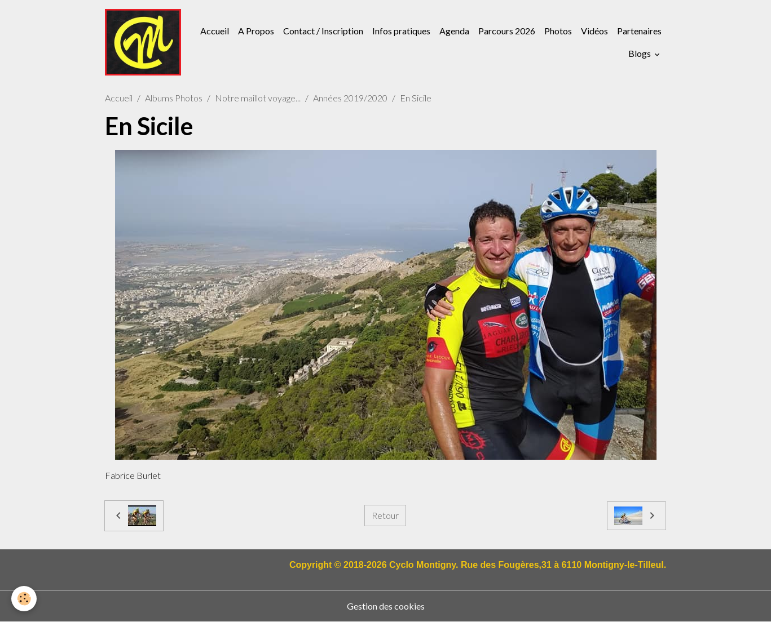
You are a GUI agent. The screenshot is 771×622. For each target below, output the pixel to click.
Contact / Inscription (323, 30)
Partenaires (639, 30)
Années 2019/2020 (350, 97)
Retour (385, 515)
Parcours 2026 (506, 30)
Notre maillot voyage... (258, 97)
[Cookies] (24, 598)
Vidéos (594, 30)
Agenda (454, 30)
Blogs (640, 53)
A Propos (256, 30)
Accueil (214, 30)
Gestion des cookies (386, 606)
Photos (558, 30)
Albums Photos (173, 97)
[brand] (143, 42)
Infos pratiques (401, 30)
